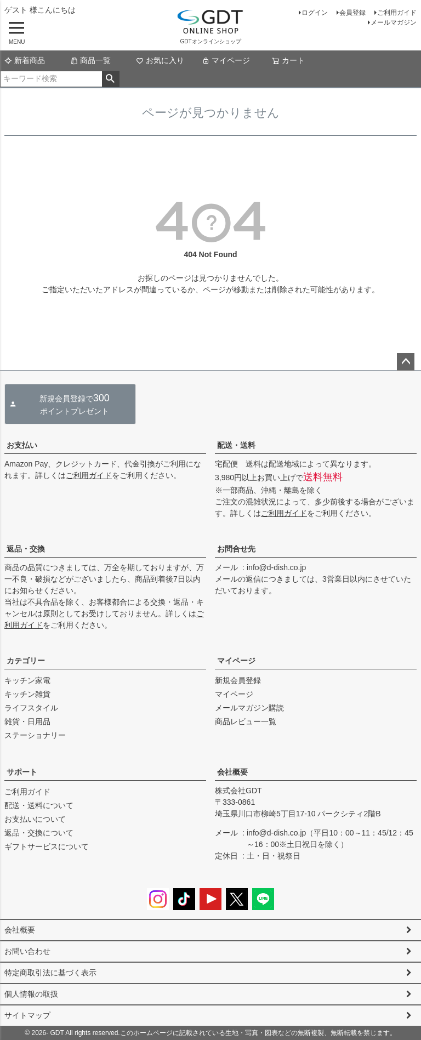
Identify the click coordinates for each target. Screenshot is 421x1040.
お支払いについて (35, 819)
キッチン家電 (27, 680)
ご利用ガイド (397, 12)
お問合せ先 (236, 548)
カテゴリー (26, 660)
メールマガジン (394, 22)
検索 (110, 79)
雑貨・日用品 (27, 721)
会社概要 (232, 772)
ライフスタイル (31, 707)
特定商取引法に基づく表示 (50, 972)
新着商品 (24, 60)
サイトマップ (27, 1015)
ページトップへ (405, 362)
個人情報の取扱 (31, 994)
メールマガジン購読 (249, 707)
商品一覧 (90, 60)
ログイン (314, 12)
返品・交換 (26, 548)
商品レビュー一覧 (245, 721)
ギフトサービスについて (46, 846)
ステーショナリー (35, 735)
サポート (22, 772)
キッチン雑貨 (27, 694)
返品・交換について (38, 832)
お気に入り (160, 60)
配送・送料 (236, 445)
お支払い (22, 445)
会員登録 (352, 12)
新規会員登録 (238, 680)
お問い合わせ (27, 951)
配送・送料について (38, 805)
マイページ (226, 60)
